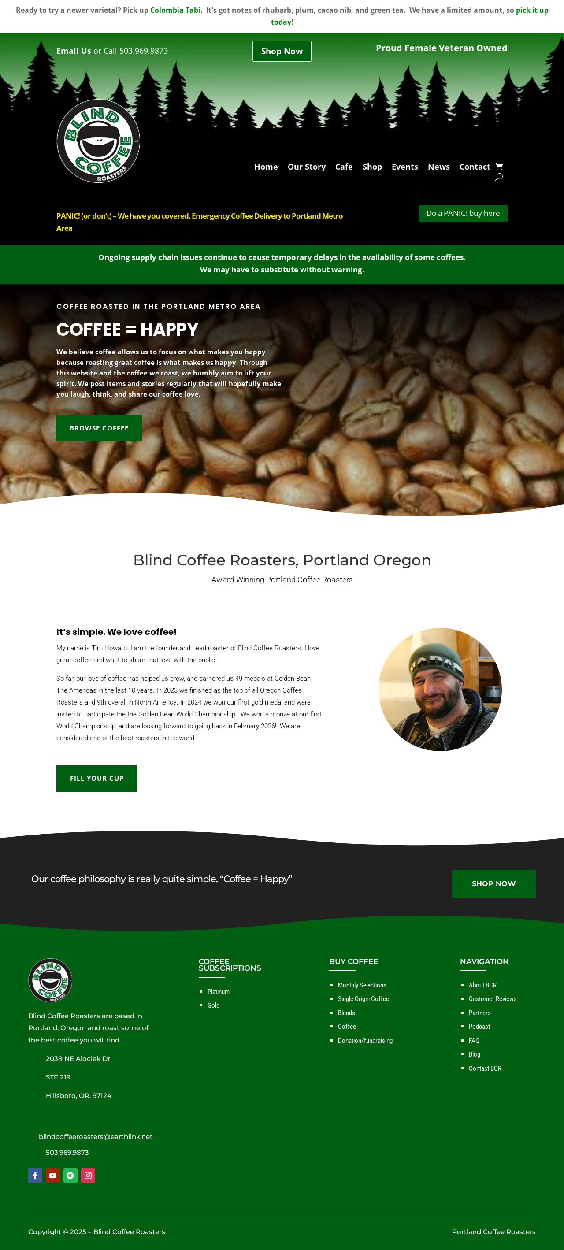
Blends (346, 1013)
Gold (213, 1005)
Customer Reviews (493, 999)
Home (266, 168)
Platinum (219, 992)
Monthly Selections (362, 985)
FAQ (474, 1041)
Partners (480, 1013)
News (439, 168)
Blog (474, 1054)
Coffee (347, 1027)
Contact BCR (485, 1068)
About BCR (483, 985)
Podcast (479, 1027)
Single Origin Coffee (363, 999)
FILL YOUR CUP (97, 778)
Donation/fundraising (365, 1041)
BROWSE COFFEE (99, 427)
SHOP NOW (494, 883)
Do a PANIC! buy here (463, 213)
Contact (475, 168)
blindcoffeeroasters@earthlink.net (95, 1136)
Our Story (307, 168)
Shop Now (282, 51)
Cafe (344, 168)
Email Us (73, 50)
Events (405, 168)
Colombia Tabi (175, 10)
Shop (372, 168)
